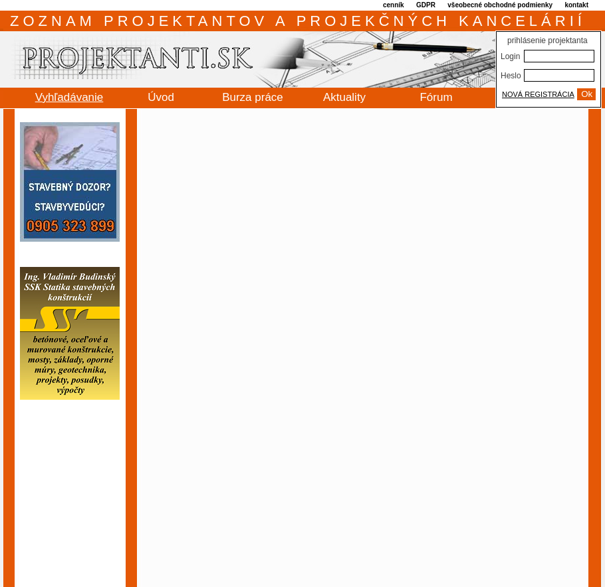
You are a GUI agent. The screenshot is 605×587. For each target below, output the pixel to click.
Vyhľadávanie (69, 97)
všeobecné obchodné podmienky (499, 5)
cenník (393, 5)
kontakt (576, 5)
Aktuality (344, 97)
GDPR (425, 5)
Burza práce (252, 97)
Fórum (436, 97)
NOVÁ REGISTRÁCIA (538, 94)
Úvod (161, 97)
